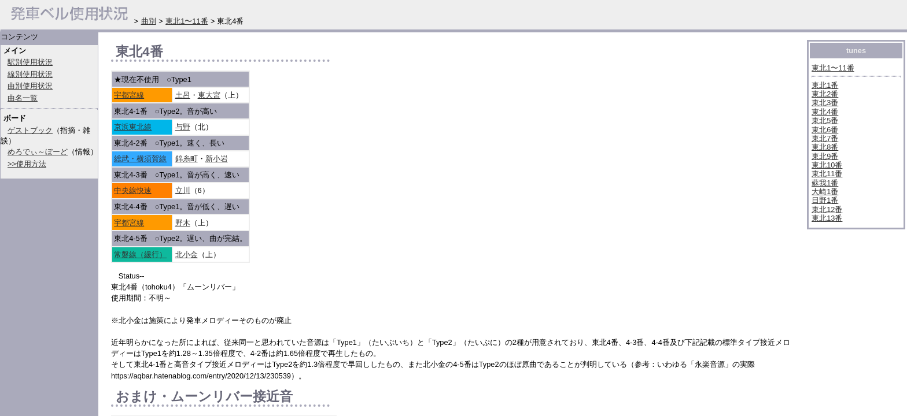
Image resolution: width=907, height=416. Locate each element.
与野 (182, 126)
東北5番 (825, 120)
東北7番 (825, 138)
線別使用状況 (30, 74)
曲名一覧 (23, 98)
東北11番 (827, 173)
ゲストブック (30, 130)
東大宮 (209, 95)
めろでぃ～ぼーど (38, 151)
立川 (182, 190)
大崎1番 (825, 191)
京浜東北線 (133, 126)
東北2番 (825, 94)
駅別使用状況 (30, 62)
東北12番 (827, 209)
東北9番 (825, 156)
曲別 (148, 21)
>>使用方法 (27, 163)
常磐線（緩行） (140, 254)
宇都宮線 (129, 95)
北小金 (186, 254)
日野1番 (825, 200)
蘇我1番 (825, 183)
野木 (182, 222)
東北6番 (825, 129)
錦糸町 (186, 158)
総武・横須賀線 (140, 158)
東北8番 (825, 147)
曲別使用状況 (30, 85)
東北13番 (827, 218)
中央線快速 (133, 190)
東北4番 (825, 111)
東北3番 (825, 102)
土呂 (182, 95)
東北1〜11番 (833, 68)
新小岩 (216, 158)
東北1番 (825, 85)
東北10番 (827, 165)
